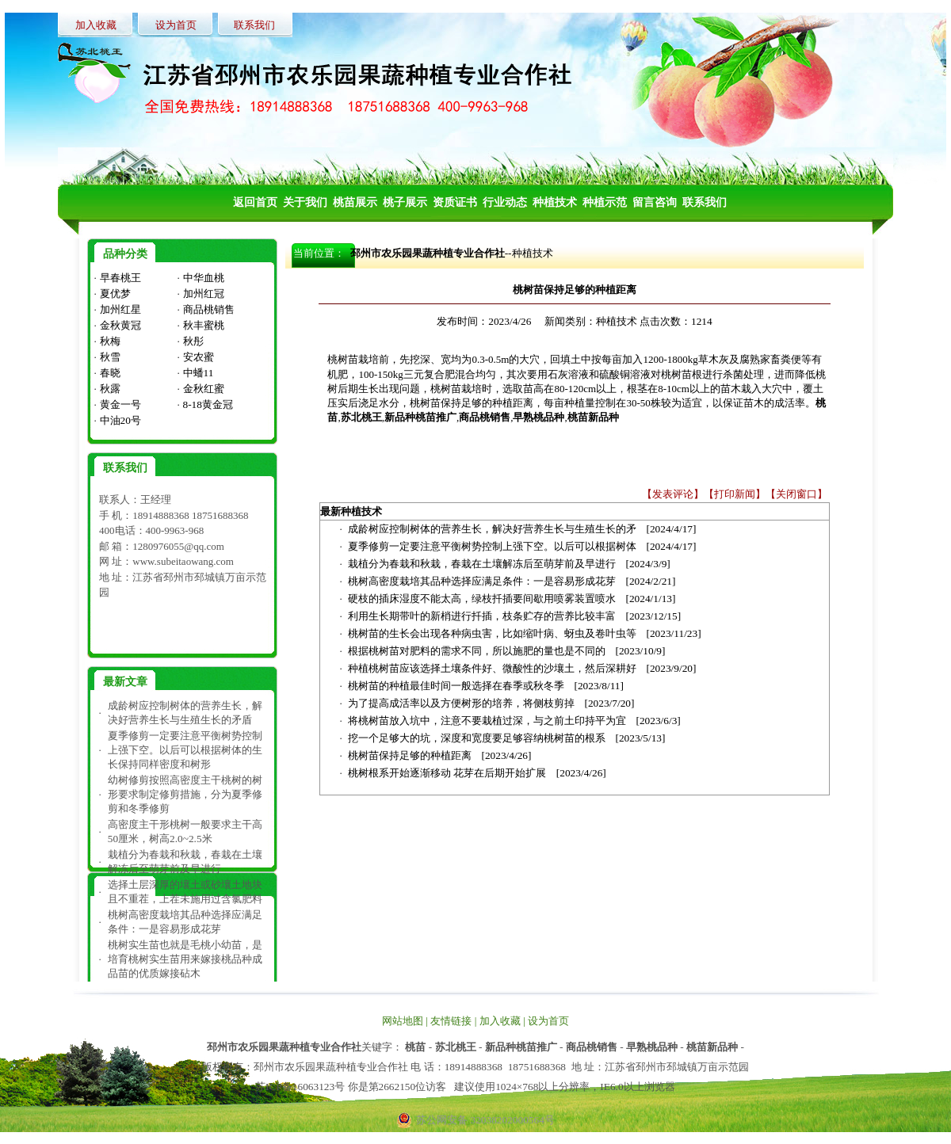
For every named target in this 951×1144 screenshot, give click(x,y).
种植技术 (532, 253)
